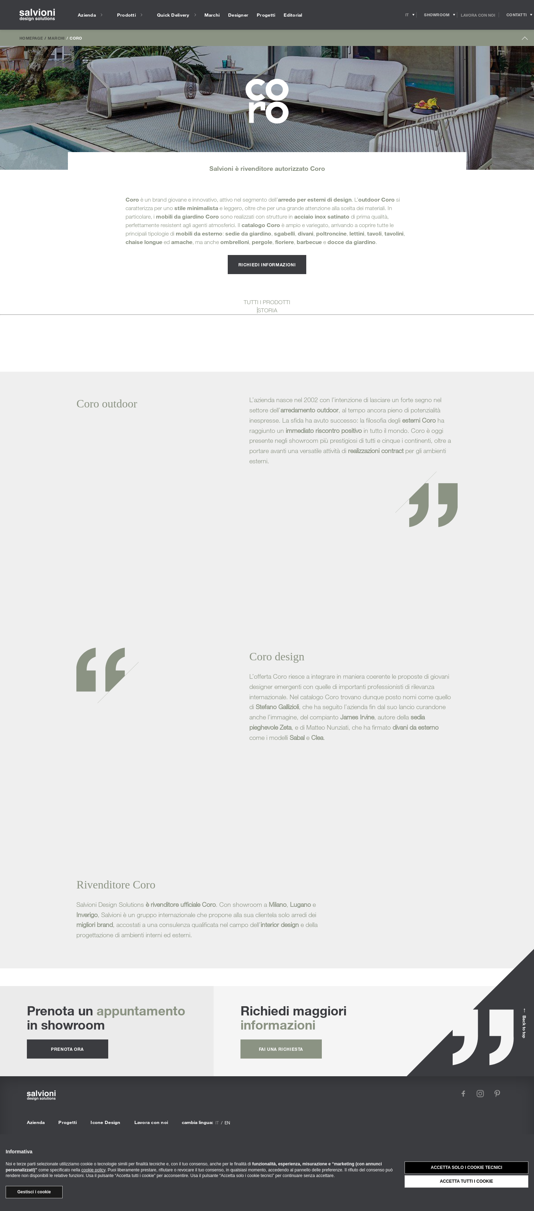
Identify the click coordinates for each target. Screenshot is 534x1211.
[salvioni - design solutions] (37, 15)
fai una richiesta (281, 1049)
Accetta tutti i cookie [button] (466, 1181)
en (227, 1122)
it (217, 1122)
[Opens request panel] (516, 15)
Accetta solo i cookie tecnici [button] (466, 1167)
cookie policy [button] (93, 1169)
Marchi (56, 37)
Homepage (31, 37)
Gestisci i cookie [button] (34, 1191)
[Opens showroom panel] (437, 15)
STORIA (267, 310)
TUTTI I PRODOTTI (267, 302)
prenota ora (67, 1049)
